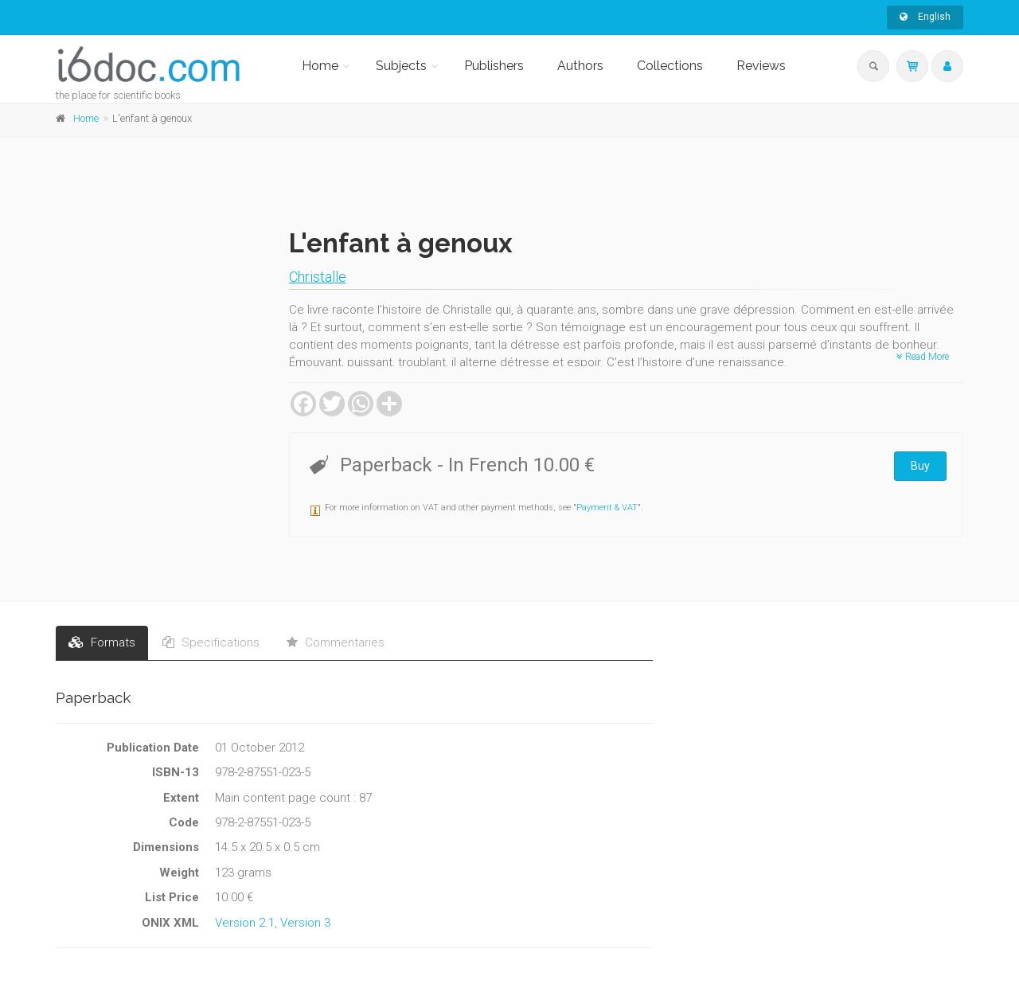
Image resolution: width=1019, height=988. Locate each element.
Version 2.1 (245, 923)
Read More (922, 356)
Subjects (401, 65)
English (925, 16)
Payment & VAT (607, 507)
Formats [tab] (101, 642)
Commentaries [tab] (336, 642)
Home (320, 65)
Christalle (317, 276)
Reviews (761, 65)
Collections (670, 65)
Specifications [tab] (211, 642)
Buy (920, 465)
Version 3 (305, 923)
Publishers (494, 65)
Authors (580, 65)
